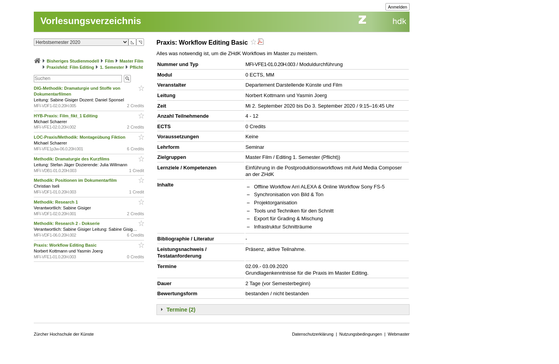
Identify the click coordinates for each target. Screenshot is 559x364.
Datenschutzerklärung (312, 334)
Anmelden (397, 7)
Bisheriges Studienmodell (73, 61)
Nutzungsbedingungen (360, 334)
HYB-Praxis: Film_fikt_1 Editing (66, 115)
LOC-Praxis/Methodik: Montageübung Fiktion (80, 137)
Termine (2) (181, 310)
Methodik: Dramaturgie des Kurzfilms (72, 159)
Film (109, 61)
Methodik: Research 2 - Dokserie (67, 223)
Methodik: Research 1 (56, 202)
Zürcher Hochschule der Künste (64, 334)
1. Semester (112, 67)
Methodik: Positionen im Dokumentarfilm (76, 180)
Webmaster (399, 334)
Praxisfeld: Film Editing (70, 67)
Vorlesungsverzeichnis (90, 21)
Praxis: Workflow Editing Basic (66, 245)
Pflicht (136, 67)
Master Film (131, 61)
